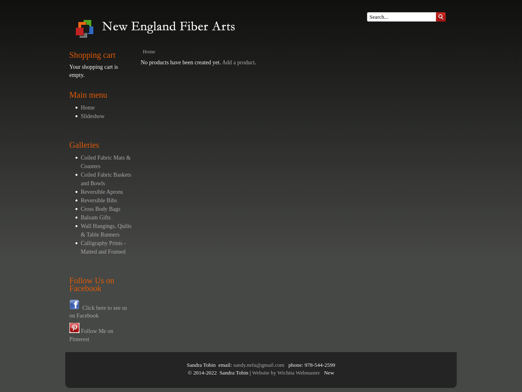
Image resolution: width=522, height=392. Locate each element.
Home (88, 108)
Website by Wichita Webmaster (286, 373)
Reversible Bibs (99, 200)
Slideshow (92, 116)
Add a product (238, 62)
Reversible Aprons (102, 192)
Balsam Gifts (96, 218)
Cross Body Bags (100, 209)
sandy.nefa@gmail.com (258, 365)
